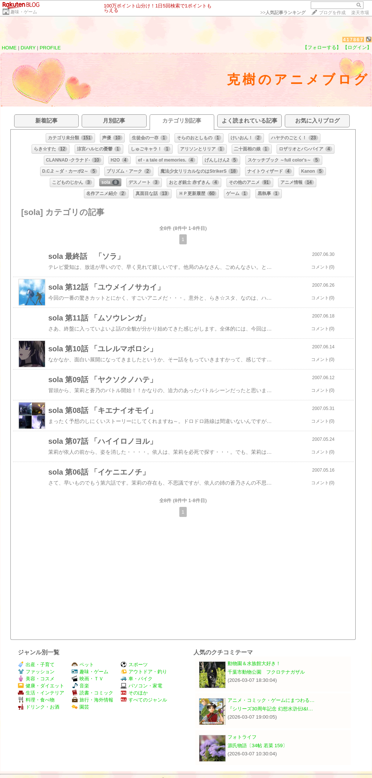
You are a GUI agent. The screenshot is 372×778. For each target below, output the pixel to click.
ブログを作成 (332, 12)
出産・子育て (36, 664)
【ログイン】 (357, 47)
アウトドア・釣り (144, 671)
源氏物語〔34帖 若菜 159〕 (257, 745)
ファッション (36, 671)
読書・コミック (92, 693)
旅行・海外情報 (92, 700)
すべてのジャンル (144, 700)
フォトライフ (242, 737)
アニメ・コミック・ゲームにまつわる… (271, 700)
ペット (83, 664)
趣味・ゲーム (23, 11)
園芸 (80, 707)
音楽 (80, 686)
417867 (353, 39)
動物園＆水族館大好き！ (254, 663)
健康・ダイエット (41, 686)
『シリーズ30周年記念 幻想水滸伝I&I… (270, 709)
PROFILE (50, 48)
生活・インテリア (41, 693)
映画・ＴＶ (88, 678)
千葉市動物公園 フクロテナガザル (266, 672)
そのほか (134, 693)
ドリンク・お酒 (38, 707)
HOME (9, 48)
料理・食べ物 (36, 700)
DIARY (28, 48)
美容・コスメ (36, 678)
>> (283, 12)
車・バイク (137, 678)
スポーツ (134, 664)
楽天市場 (360, 12)
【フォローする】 (322, 47)
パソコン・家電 (141, 686)
